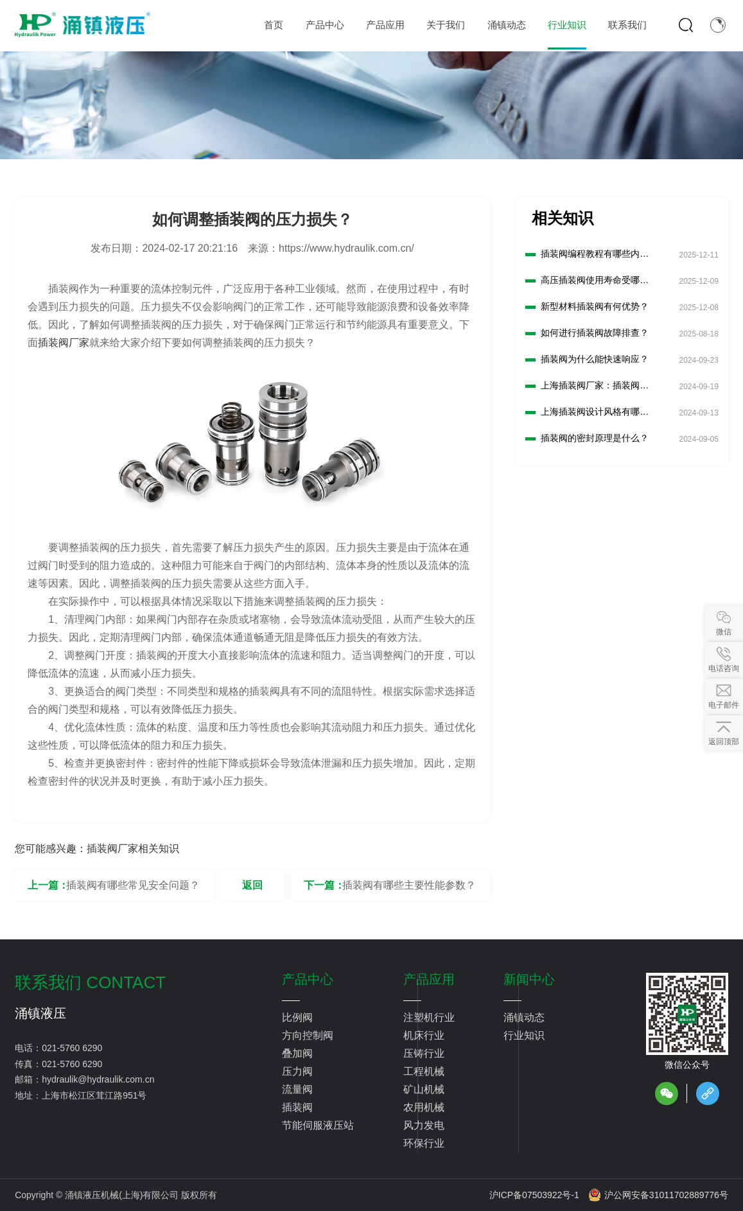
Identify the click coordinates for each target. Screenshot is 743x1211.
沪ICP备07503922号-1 (534, 1195)
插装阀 (297, 1107)
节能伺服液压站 (318, 1125)
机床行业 (423, 1035)
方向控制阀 (307, 1035)
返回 (252, 885)
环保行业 (423, 1143)
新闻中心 (529, 979)
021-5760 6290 (72, 1048)
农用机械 (423, 1107)
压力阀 (297, 1071)
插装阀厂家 (63, 342)
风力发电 (423, 1125)
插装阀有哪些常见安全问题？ (133, 885)
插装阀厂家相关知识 (133, 848)
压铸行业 (423, 1053)
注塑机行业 (429, 1017)
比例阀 (297, 1017)
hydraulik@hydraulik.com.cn (98, 1079)
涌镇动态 (524, 1017)
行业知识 (524, 1035)
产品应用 (429, 979)
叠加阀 (297, 1053)
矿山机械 (423, 1089)
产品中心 (307, 979)
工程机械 (423, 1071)
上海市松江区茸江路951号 (94, 1095)
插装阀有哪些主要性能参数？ (409, 885)
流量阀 (297, 1089)
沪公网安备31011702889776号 (658, 1195)
